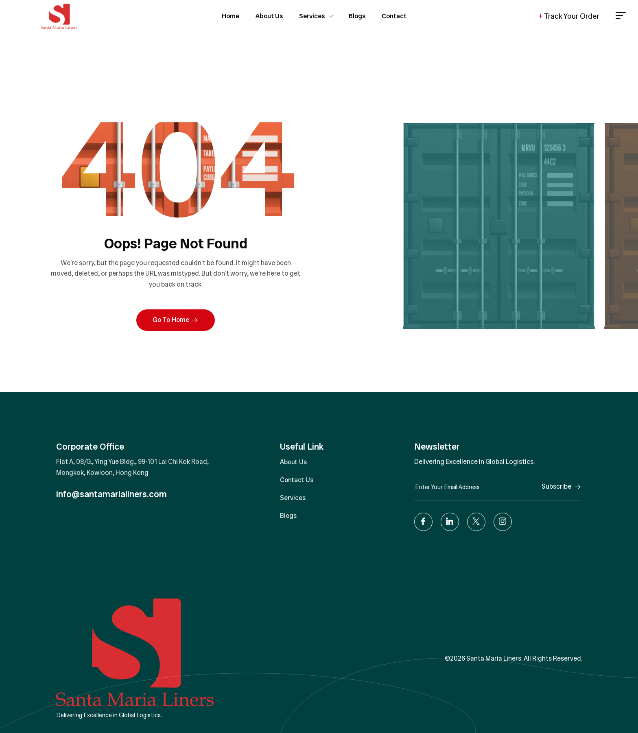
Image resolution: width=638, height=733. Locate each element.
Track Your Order (568, 16)
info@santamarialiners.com (111, 494)
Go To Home (176, 319)
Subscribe (562, 486)
